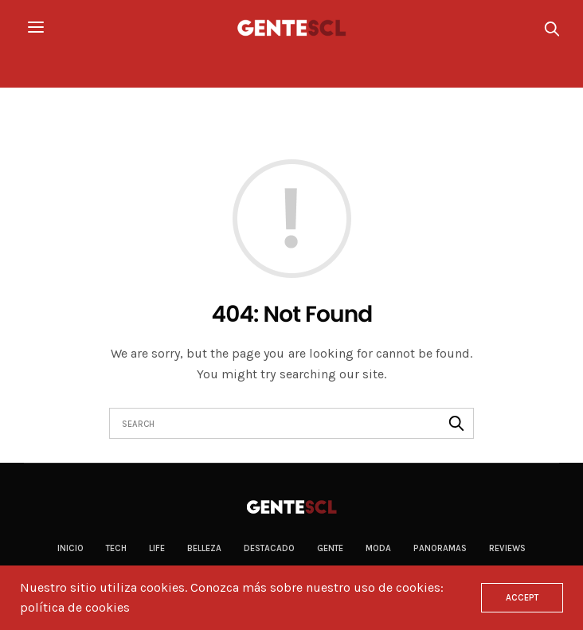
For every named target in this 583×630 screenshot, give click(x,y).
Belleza (204, 548)
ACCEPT (522, 598)
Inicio (70, 548)
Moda (378, 548)
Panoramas (440, 548)
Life (157, 548)
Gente (330, 548)
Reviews (507, 548)
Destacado (269, 548)
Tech (116, 548)
